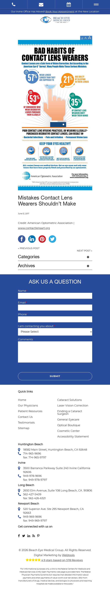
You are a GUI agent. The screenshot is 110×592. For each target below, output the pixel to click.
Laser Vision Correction (72, 405)
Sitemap (23, 428)
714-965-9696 (29, 454)
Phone (23, 314)
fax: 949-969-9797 (35, 520)
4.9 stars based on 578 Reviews (54, 560)
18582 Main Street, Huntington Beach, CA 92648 (52, 450)
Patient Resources (30, 411)
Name (22, 291)
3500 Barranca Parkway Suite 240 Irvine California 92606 (54, 470)
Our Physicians (28, 405)
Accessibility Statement (73, 436)
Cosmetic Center (68, 431)
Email (22, 302)
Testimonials (26, 422)
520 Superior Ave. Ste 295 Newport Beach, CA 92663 (51, 510)
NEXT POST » (84, 251)
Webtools (68, 555)
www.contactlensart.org (34, 228)
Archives (26, 265)
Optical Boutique (68, 425)
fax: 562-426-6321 (34, 498)
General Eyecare (68, 419)
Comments (26, 339)
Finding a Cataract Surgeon (69, 412)
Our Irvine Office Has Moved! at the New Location (55, 11)
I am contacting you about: (36, 326)
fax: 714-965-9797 (34, 457)
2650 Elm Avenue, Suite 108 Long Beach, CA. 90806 (55, 491)
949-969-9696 (30, 517)
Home (22, 400)
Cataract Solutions (69, 400)
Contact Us (25, 417)
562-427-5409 (29, 494)
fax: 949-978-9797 (35, 480)
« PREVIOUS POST (28, 248)
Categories (28, 256)
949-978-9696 (30, 476)
